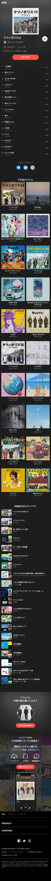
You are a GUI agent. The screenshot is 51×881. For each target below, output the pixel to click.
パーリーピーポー (13, 398)
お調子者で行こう (38, 493)
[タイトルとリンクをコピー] (32, 167)
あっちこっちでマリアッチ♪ (13, 271)
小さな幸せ (38, 366)
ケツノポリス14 (13, 207)
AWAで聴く (25, 57)
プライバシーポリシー (18, 852)
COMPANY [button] (7, 830)
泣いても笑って (37, 239)
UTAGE (13, 334)
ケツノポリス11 (21, 814)
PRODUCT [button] (7, 823)
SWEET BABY (13, 302)
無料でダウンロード (25, 767)
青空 (38, 430)
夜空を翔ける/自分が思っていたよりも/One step (37, 303)
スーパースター (38, 462)
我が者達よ (38, 207)
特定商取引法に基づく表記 (9, 855)
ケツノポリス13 (38, 271)
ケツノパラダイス (13, 462)
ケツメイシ (19, 42)
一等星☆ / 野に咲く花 (38, 334)
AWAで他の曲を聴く (25, 725)
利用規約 (4, 852)
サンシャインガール (37, 398)
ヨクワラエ (13, 493)
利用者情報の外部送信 (34, 852)
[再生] (44, 38)
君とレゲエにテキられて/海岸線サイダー (13, 239)
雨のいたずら (13, 430)
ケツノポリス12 (13, 366)
